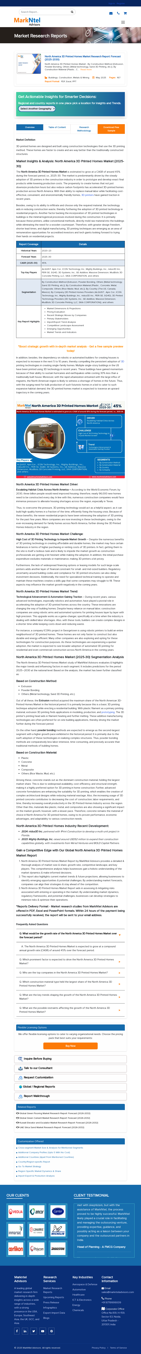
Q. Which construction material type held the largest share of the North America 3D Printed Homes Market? (65, 983)
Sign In (111, 3)
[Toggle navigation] (123, 21)
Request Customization (35, 1077)
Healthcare (78, 1294)
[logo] (27, 21)
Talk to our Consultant (35, 1068)
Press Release (51, 1302)
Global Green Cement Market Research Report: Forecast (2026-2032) (53, 1118)
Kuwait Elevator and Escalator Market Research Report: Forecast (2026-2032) (57, 1122)
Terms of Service (118, 1347)
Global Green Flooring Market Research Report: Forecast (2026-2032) (53, 1113)
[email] (111, 12)
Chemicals (78, 1310)
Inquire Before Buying (34, 1059)
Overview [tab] (29, 127)
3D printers (87, 195)
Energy (76, 1305)
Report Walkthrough (34, 1096)
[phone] (118, 12)
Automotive (79, 1289)
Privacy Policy (99, 1347)
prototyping (108, 712)
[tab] (111, 129)
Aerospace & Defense (84, 1284)
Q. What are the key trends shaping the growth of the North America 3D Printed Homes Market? (68, 996)
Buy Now (71, 1046)
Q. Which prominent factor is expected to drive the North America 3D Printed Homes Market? (66, 961)
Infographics (50, 1307)
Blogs (46, 1318)
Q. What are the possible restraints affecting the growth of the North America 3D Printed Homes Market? (64, 1009)
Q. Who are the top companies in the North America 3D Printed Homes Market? (63, 972)
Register (121, 3)
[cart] (125, 12)
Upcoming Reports (53, 1297)
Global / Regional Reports (36, 1087)
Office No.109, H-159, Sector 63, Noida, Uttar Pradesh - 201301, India (113, 1318)
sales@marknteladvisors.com (114, 1292)
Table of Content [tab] (57, 127)
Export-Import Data (54, 1312)
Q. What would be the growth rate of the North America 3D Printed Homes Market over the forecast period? (68, 935)
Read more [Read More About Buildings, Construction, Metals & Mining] (86, 69)
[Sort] (72, 12)
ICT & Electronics (82, 1300)
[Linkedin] (16, 1331)
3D (122, 361)
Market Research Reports (52, 1290)
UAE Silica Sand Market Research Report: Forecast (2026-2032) (50, 1127)
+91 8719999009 (111, 1302)
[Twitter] (34, 1331)
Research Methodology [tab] (84, 129)
